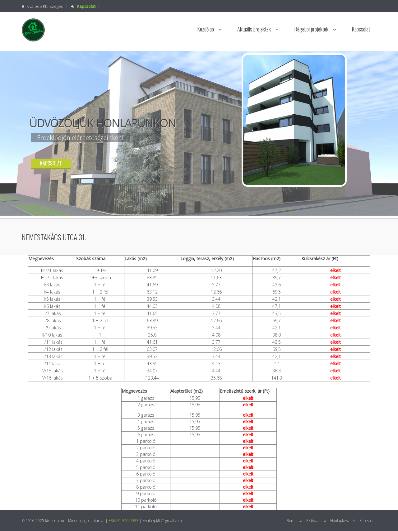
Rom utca (294, 520)
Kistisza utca (316, 520)
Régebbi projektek (315, 29)
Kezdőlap (209, 29)
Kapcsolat (361, 29)
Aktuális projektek (258, 29)
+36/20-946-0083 (123, 520)
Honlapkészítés (342, 520)
